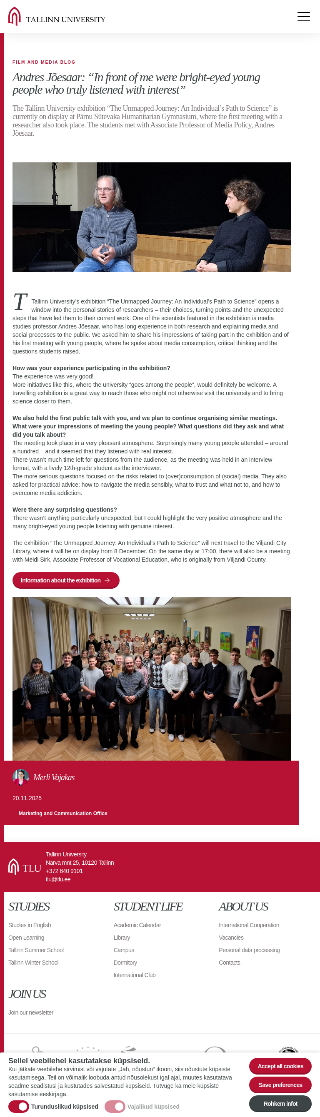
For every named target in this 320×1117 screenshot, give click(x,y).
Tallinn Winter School (33, 962)
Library (122, 937)
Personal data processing (249, 950)
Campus (124, 950)
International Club (135, 975)
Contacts (229, 962)
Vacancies (231, 937)
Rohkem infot (281, 1103)
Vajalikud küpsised (154, 1106)
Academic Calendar (137, 925)
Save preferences (280, 1085)
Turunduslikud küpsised (64, 1106)
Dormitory (125, 962)
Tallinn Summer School (36, 950)
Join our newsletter (30, 1012)
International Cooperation (249, 925)
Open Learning (26, 937)
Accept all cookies (280, 1066)
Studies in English (29, 925)
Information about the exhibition (60, 580)
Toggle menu (303, 16)
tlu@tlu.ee (58, 879)
